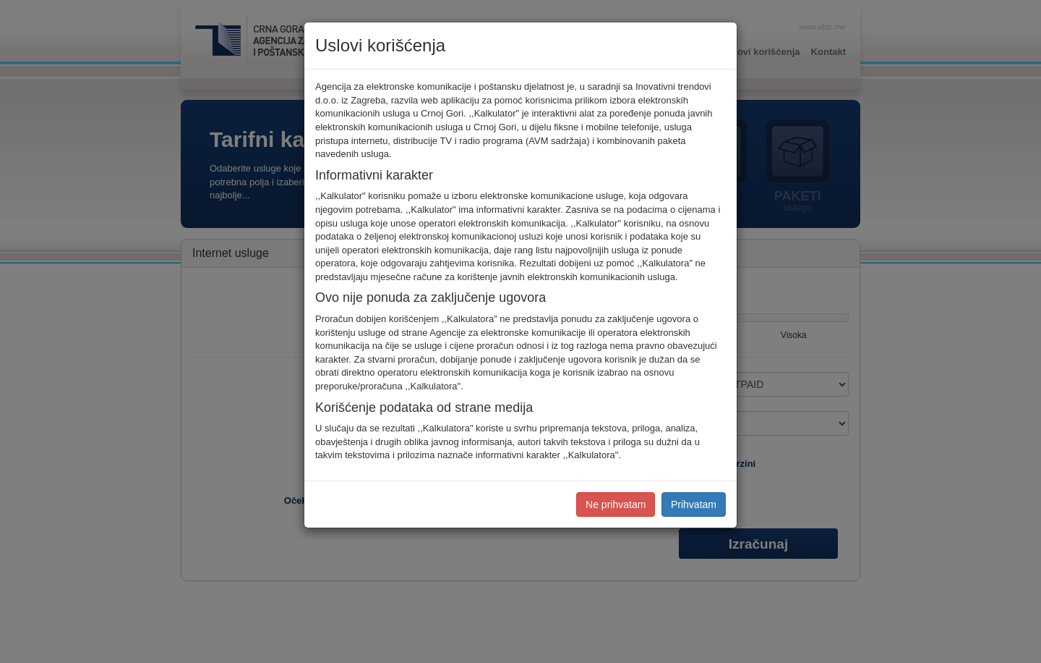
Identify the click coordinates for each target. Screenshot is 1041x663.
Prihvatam (693, 504)
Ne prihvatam (616, 504)
